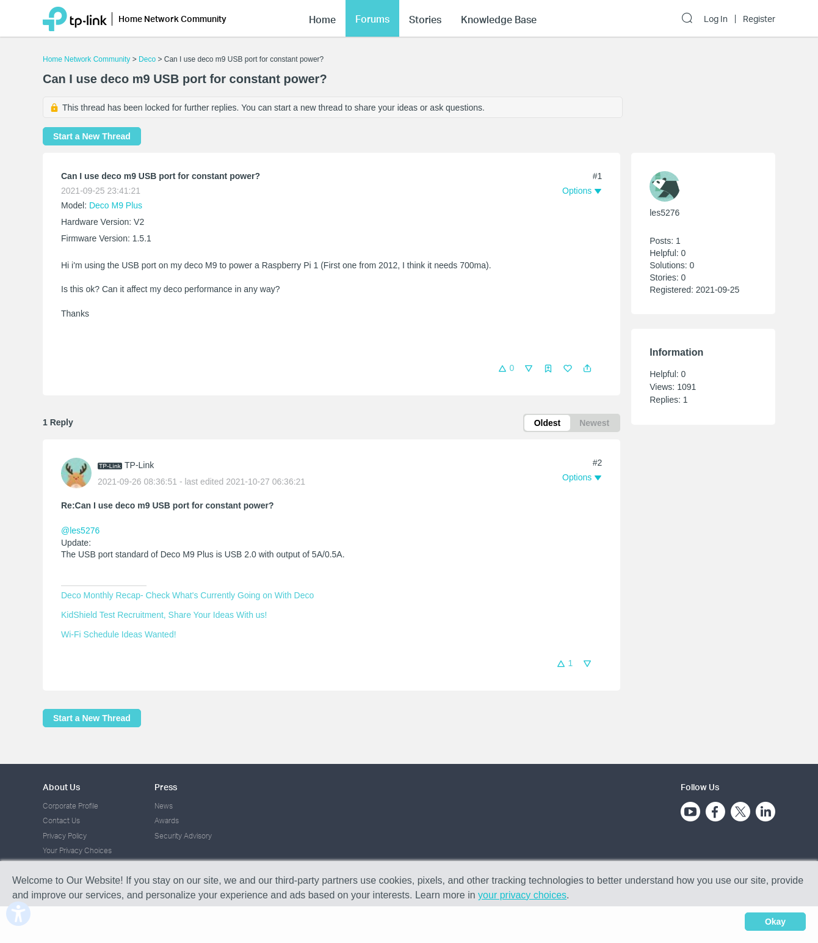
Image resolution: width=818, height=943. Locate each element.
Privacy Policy (65, 835)
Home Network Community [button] (172, 18)
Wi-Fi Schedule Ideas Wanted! (118, 634)
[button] (587, 368)
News (163, 805)
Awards (166, 820)
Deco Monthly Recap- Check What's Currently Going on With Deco (187, 595)
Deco (147, 59)
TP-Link (139, 465)
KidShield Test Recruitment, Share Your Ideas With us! (164, 615)
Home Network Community (86, 59)
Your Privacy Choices (77, 850)
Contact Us (61, 820)
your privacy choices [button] (522, 895)
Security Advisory (183, 835)
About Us (61, 787)
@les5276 (80, 530)
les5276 (664, 213)
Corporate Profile (70, 805)
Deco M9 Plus (115, 205)
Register (759, 19)
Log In (716, 19)
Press (165, 787)
